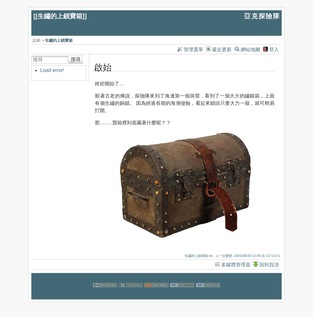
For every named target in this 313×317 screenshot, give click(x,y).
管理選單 (193, 49)
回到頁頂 (269, 264)
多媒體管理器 (235, 264)
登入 (274, 49)
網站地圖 (250, 49)
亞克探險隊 (262, 16)
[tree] (62, 70)
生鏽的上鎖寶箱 (60, 16)
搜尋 (76, 59)
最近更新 (222, 49)
